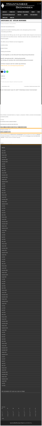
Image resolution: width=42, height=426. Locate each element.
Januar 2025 (4, 172)
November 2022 (5, 223)
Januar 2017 (4, 370)
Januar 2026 (4, 157)
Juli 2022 (3, 232)
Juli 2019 (3, 305)
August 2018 (4, 330)
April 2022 (3, 239)
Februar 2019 (4, 316)
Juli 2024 (3, 183)
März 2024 (4, 192)
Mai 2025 (3, 166)
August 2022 (4, 230)
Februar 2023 (4, 217)
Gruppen (26, 15)
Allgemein (11, 81)
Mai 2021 (3, 261)
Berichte (19, 15)
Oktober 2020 (4, 272)
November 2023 (5, 199)
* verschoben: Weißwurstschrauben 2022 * (33, 86)
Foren (38, 12)
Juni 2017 (3, 358)
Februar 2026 (4, 155)
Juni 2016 (3, 385)
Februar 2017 (4, 367)
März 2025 (4, 170)
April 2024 (3, 190)
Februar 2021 (4, 265)
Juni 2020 (3, 281)
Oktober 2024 (4, 179)
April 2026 (3, 150)
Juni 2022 (3, 234)
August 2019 (4, 303)
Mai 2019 (3, 310)
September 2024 (5, 181)
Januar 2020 (4, 292)
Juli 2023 (3, 206)
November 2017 (5, 350)
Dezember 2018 (5, 321)
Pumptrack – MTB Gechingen (23, 12)
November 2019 (5, 296)
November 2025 (5, 161)
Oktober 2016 (4, 376)
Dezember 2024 (5, 175)
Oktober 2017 (4, 352)
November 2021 (5, 248)
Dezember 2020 (5, 270)
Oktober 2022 (4, 226)
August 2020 (4, 276)
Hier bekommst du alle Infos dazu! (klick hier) (9, 124)
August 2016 (4, 381)
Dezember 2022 (5, 221)
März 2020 (4, 288)
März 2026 (4, 152)
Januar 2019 (4, 319)
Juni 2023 (3, 208)
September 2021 (5, 252)
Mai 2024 (3, 188)
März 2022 (4, 241)
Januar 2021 (4, 268)
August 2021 (4, 254)
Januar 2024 (4, 197)
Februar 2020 (4, 290)
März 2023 (4, 214)
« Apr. (3, 418)
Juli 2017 (3, 356)
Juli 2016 (3, 383)
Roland (14, 23)
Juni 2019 (3, 308)
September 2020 (5, 274)
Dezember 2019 (5, 294)
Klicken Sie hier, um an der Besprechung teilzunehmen (12, 65)
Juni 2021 (3, 259)
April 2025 (3, 168)
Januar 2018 (4, 345)
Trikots (33, 12)
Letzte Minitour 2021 (4, 86)
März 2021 (4, 263)
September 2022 (5, 228)
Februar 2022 (4, 243)
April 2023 (3, 212)
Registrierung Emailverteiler (9, 15)
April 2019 (3, 312)
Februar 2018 (4, 343)
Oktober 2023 (4, 201)
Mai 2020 (3, 283)
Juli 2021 (3, 257)
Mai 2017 (3, 361)
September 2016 (5, 378)
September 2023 (5, 203)
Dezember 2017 (5, 347)
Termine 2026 (12, 12)
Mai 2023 (3, 210)
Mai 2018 (3, 336)
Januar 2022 (4, 245)
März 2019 (4, 314)
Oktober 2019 (4, 299)
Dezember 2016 (5, 372)
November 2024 (5, 177)
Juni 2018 (3, 334)
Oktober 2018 (4, 325)
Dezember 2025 (5, 159)
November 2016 (5, 374)
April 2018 (3, 339)
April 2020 (3, 285)
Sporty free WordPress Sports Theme (16, 423)
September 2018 (5, 327)
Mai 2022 (3, 237)
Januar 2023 (4, 219)
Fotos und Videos (33, 15)
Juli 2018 (3, 332)
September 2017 (5, 354)
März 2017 (4, 365)
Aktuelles (5, 12)
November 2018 (5, 323)
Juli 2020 (3, 279)
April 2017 (3, 363)
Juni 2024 (3, 186)
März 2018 (4, 341)
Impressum (5, 17)
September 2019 (5, 301)
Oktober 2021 (4, 250)
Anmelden (12, 17)
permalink (21, 81)
